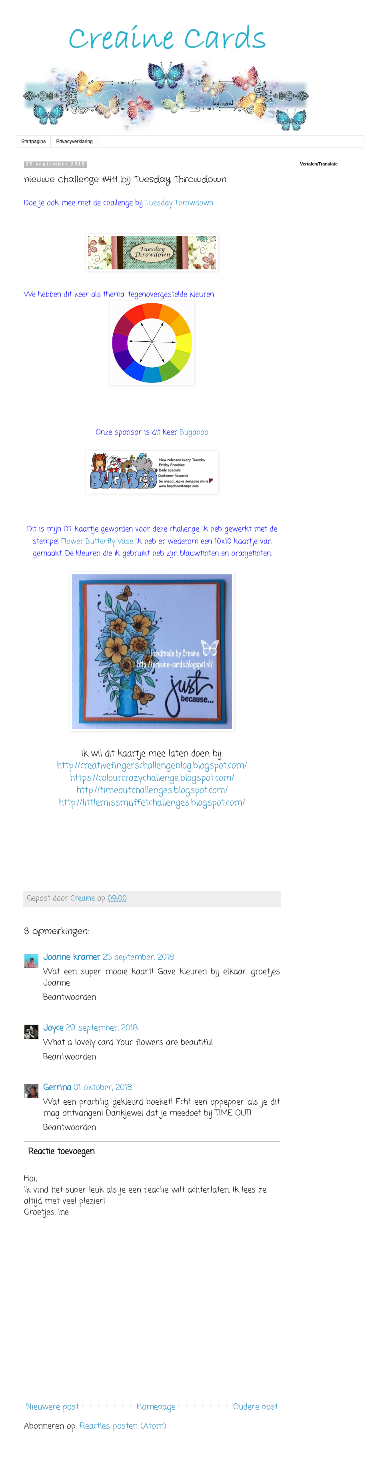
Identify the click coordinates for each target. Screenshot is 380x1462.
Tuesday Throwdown (179, 203)
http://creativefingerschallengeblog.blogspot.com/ (152, 766)
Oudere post (255, 1407)
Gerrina (57, 1088)
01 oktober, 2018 (103, 1088)
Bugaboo (194, 432)
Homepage (156, 1407)
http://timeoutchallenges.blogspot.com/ (152, 790)
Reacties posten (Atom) (123, 1426)
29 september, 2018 (102, 1028)
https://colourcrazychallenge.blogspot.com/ (152, 778)
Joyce (53, 1028)
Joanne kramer (71, 957)
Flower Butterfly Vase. (97, 541)
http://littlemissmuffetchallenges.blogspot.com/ (152, 803)
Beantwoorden (69, 997)
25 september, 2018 (138, 957)
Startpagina (33, 141)
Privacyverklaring (74, 141)
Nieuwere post (52, 1407)
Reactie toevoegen (61, 1151)
